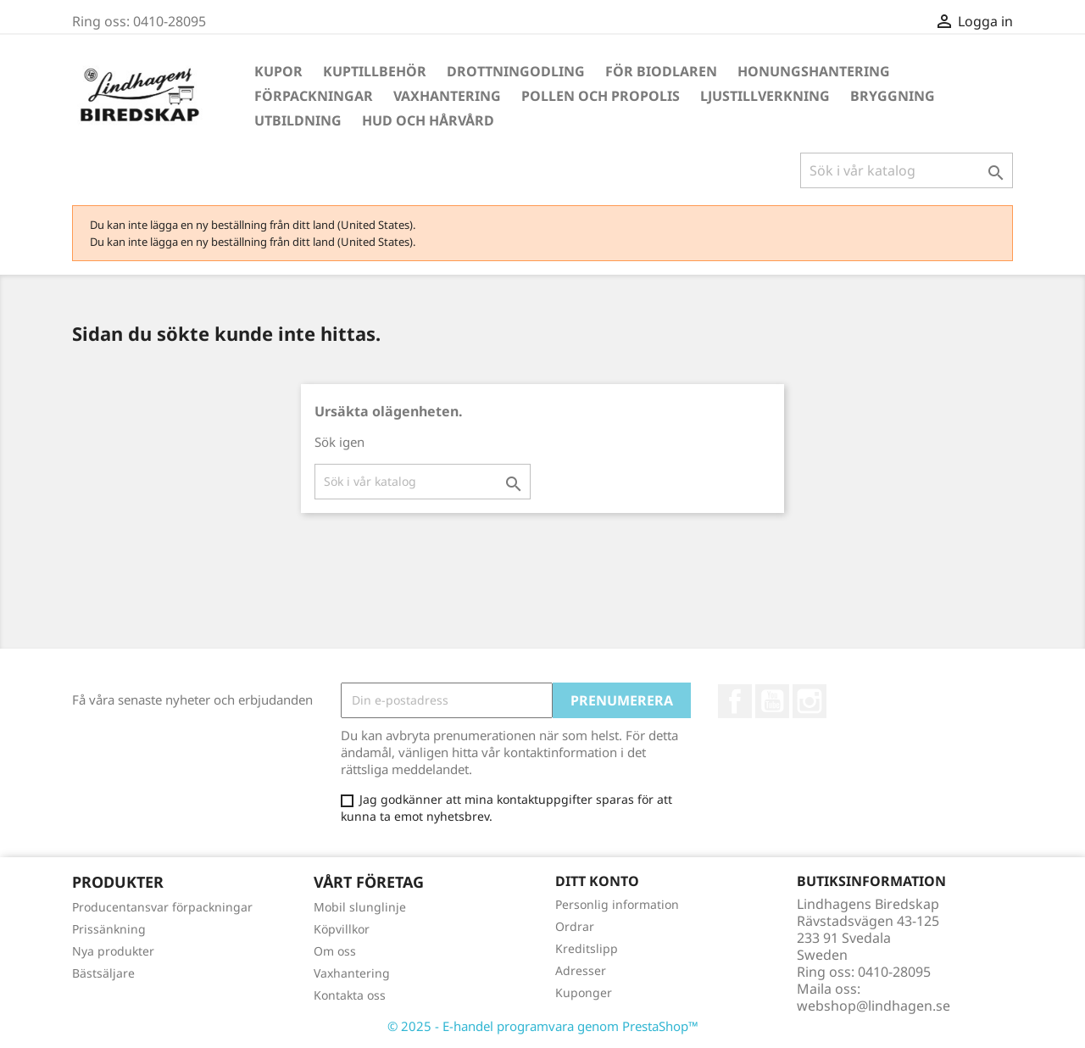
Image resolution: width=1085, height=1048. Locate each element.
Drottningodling (516, 71)
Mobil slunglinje (360, 907)
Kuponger (583, 992)
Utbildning (298, 120)
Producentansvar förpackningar (162, 907)
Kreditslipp (586, 948)
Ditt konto (597, 881)
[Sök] (906, 170)
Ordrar (574, 926)
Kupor (278, 71)
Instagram (809, 701)
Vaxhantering (447, 95)
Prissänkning (109, 929)
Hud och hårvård (428, 120)
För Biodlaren (661, 71)
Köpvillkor (342, 929)
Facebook (735, 701)
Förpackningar (313, 95)
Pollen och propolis (600, 95)
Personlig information (617, 904)
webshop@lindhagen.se (873, 1005)
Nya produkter (113, 951)
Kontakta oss (350, 995)
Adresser (580, 970)
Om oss (335, 951)
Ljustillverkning (765, 95)
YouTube (772, 701)
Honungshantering (813, 71)
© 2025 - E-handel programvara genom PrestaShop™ (542, 1025)
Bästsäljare (103, 973)
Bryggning (892, 95)
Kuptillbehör (374, 71)
